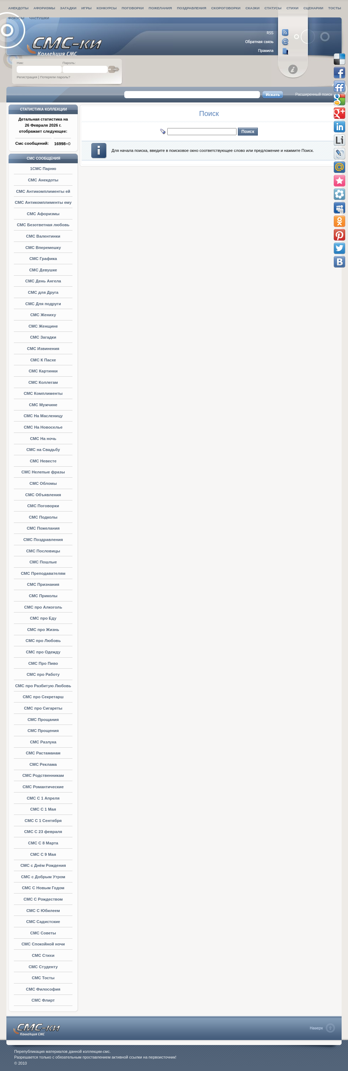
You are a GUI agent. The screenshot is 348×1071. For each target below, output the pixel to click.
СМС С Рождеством (42, 899)
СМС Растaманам (43, 753)
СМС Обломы (43, 483)
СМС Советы (43, 933)
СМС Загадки (43, 337)
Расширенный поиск (313, 94)
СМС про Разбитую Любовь (43, 686)
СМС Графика (43, 258)
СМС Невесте (43, 461)
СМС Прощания (43, 719)
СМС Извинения (43, 348)
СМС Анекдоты (43, 180)
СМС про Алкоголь (43, 607)
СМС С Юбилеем (43, 910)
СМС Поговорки (43, 506)
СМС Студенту (43, 967)
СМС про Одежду (43, 652)
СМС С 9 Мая (43, 854)
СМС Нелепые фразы (43, 472)
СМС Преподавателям (43, 573)
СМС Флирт (43, 1000)
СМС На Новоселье (43, 427)
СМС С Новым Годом (43, 888)
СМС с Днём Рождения (43, 865)
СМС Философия (43, 989)
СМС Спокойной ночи (43, 944)
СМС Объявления (43, 495)
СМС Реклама (43, 764)
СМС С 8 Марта (43, 843)
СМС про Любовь (43, 640)
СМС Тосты (43, 978)
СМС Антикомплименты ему (43, 202)
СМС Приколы (43, 596)
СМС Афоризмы (43, 214)
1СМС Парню (43, 168)
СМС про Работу (43, 674)
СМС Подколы (43, 517)
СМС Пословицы (43, 551)
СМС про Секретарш (43, 697)
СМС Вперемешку (43, 247)
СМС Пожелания (43, 528)
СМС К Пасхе (43, 360)
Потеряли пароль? (55, 77)
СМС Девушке (43, 270)
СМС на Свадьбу (43, 449)
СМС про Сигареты (43, 708)
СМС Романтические (43, 787)
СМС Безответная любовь (43, 225)
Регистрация (27, 77)
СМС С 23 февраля (43, 831)
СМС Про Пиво (43, 663)
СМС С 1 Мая (43, 809)
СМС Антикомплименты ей (43, 191)
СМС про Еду (43, 618)
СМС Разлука (43, 742)
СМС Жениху (43, 315)
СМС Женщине (43, 326)
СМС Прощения (43, 730)
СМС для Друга (43, 292)
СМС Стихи (43, 955)
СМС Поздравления (43, 539)
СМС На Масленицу (42, 416)
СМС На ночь (43, 438)
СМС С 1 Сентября (43, 820)
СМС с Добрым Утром (43, 877)
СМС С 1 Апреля (43, 798)
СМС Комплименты (43, 393)
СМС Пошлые (43, 562)
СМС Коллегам (43, 382)
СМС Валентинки (43, 236)
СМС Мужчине (43, 405)
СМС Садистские (43, 921)
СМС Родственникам (43, 775)
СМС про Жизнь (43, 629)
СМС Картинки (43, 371)
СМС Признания (43, 584)
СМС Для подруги (43, 304)
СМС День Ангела (43, 281)
